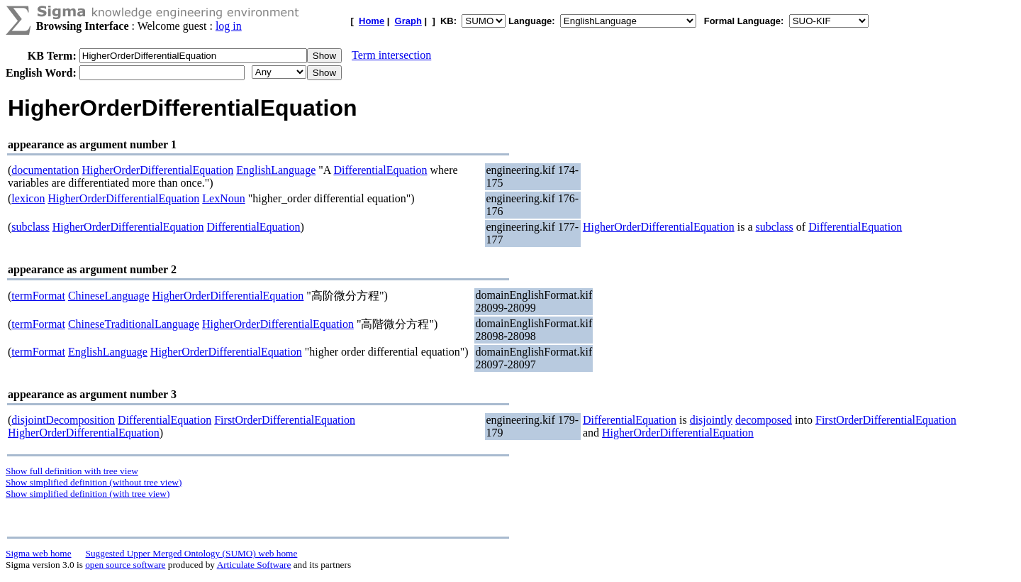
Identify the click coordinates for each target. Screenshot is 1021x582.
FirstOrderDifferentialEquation (284, 420)
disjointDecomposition (63, 420)
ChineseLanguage (109, 296)
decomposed (763, 420)
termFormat (38, 296)
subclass (30, 227)
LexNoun (223, 198)
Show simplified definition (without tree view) (94, 482)
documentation (45, 170)
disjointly (711, 420)
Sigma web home (39, 553)
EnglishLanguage (276, 170)
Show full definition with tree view (72, 471)
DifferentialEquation (380, 170)
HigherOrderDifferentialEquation (157, 170)
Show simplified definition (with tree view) (87, 493)
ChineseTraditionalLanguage (133, 324)
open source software (125, 564)
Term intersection (391, 55)
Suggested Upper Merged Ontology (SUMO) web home (192, 553)
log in (229, 26)
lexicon (28, 198)
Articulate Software (254, 564)
